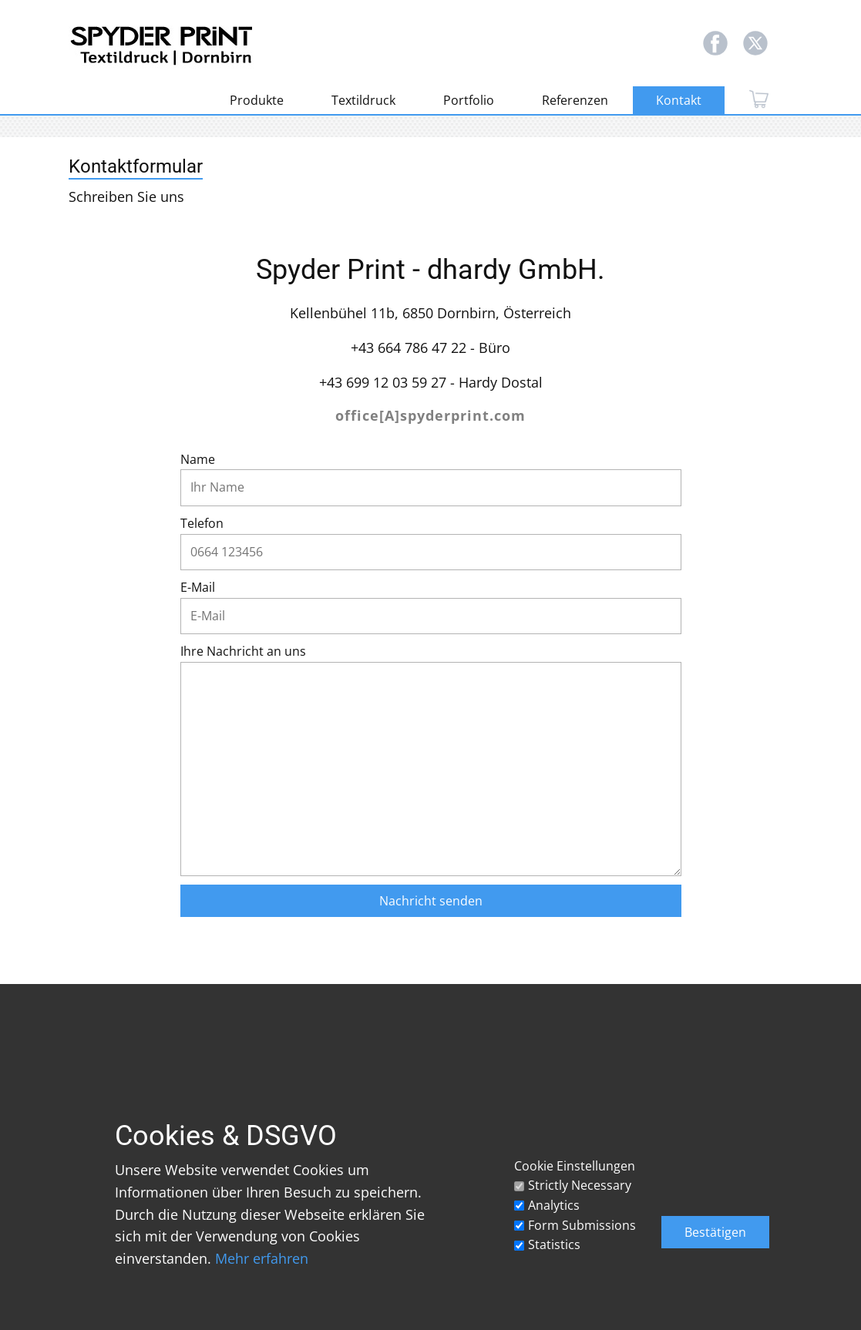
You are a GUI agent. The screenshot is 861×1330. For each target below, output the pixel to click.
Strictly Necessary (579, 1185)
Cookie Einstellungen (574, 1165)
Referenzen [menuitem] (575, 100)
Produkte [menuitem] (257, 100)
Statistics (554, 1244)
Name (197, 459)
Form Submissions (582, 1225)
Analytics (554, 1205)
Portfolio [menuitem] (468, 100)
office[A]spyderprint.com (430, 415)
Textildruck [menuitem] (363, 100)
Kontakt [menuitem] (678, 100)
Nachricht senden (431, 900)
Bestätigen (715, 1232)
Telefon (202, 523)
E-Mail (197, 587)
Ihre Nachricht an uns (243, 651)
